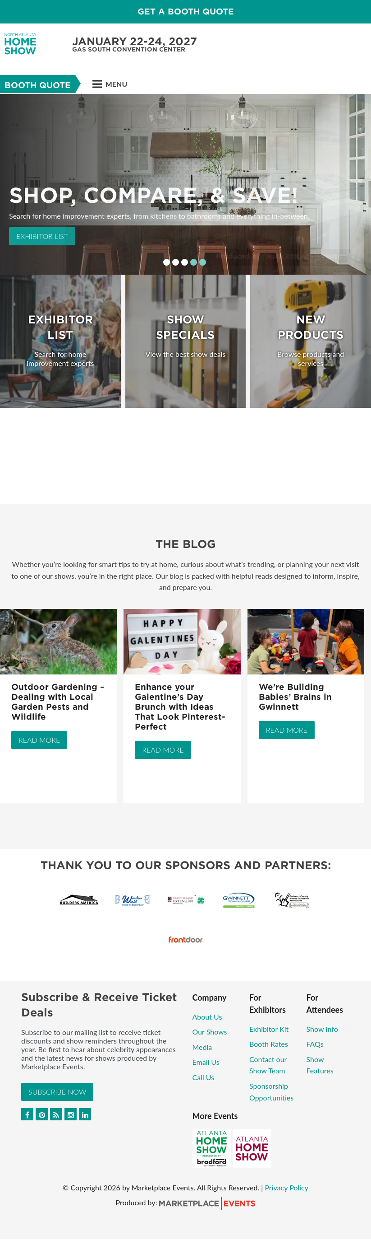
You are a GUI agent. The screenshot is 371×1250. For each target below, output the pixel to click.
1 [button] (166, 262)
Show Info (322, 1029)
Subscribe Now (57, 1091)
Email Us (206, 1062)
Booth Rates (268, 1043)
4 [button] (193, 262)
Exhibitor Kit (269, 1029)
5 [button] (202, 262)
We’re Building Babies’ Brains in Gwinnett (295, 697)
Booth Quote (38, 85)
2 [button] (175, 262)
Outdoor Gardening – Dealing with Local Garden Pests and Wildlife (58, 701)
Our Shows (209, 1031)
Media (202, 1047)
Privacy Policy (286, 1187)
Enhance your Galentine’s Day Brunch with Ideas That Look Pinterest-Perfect (180, 706)
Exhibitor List (42, 236)
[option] (185, 184)
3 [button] (184, 262)
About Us (207, 1016)
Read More (39, 739)
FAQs (315, 1043)
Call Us (203, 1077)
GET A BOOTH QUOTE (185, 11)
